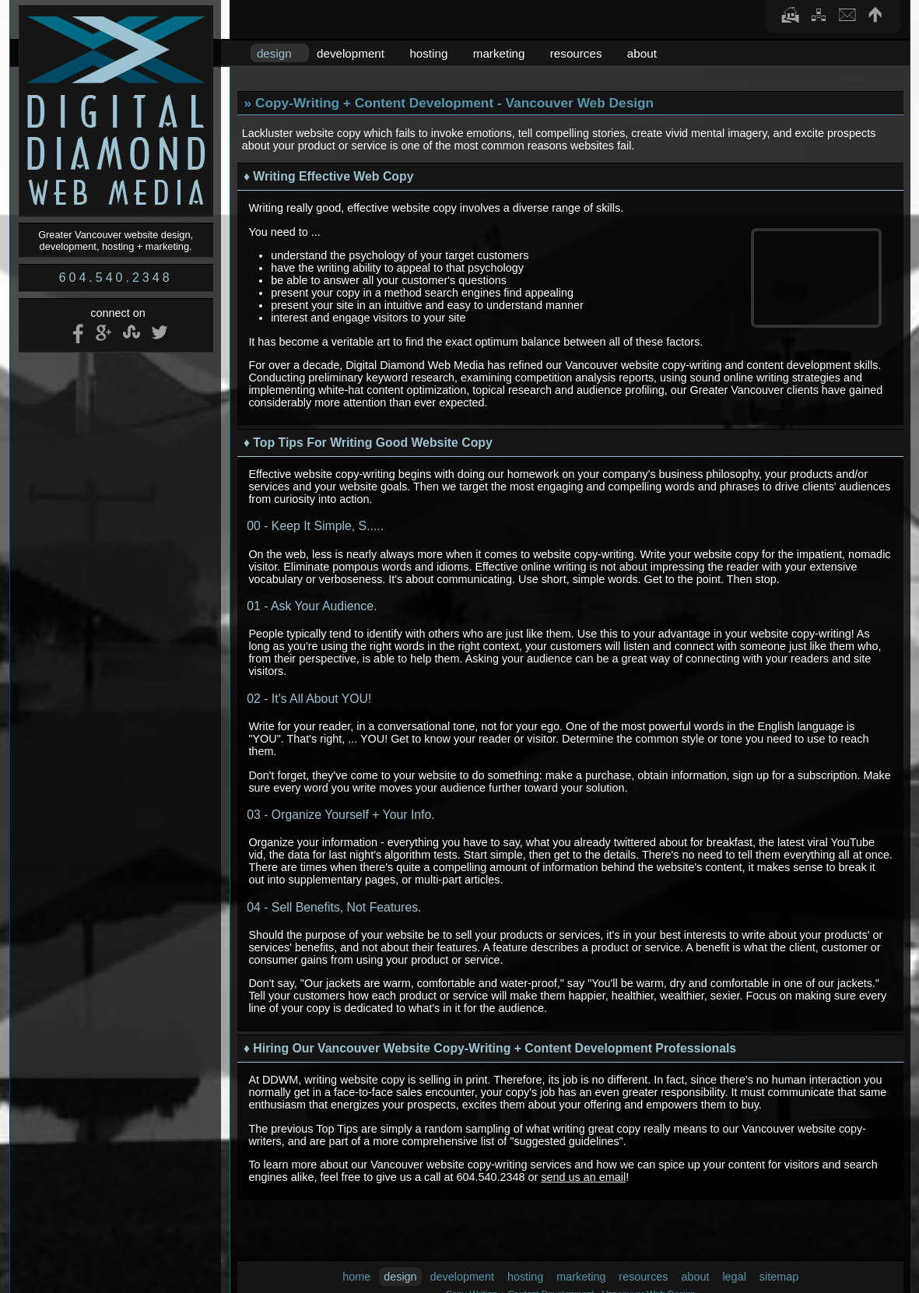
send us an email (583, 1177)
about (642, 53)
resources (576, 53)
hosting (428, 53)
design (274, 53)
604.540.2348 (116, 277)
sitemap (778, 1276)
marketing (499, 53)
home (356, 1276)
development (350, 53)
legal (733, 1276)
